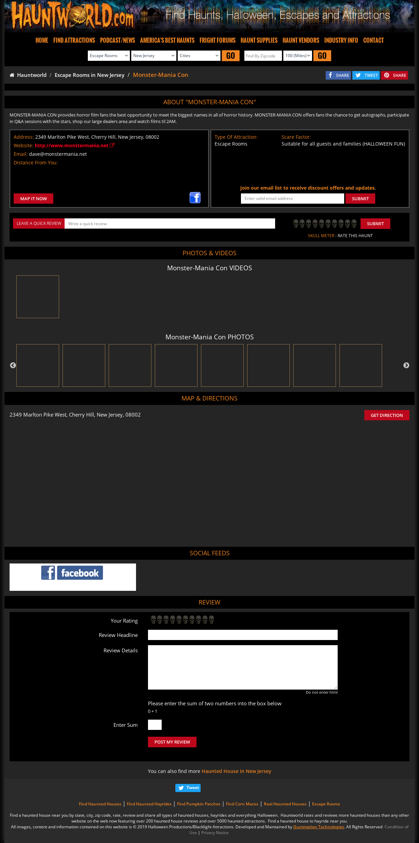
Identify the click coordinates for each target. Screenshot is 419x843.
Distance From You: (36, 162)
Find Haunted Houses (100, 804)
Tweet (193, 787)
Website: (23, 145)
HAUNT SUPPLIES (259, 40)
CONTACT (373, 40)
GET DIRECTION (387, 415)
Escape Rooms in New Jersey (89, 74)
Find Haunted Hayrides (149, 804)
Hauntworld (28, 74)
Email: (21, 154)
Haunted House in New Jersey (236, 771)
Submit (375, 223)
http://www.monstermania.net (74, 145)
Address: (24, 137)
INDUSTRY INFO (341, 40)
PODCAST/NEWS (117, 40)
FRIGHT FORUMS (217, 40)
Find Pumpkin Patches (198, 804)
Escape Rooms (326, 804)
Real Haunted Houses (285, 804)
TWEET (371, 75)
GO (230, 55)
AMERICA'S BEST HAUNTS (167, 40)
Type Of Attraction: (236, 137)
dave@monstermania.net (58, 154)
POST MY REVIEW (172, 742)
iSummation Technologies (318, 827)
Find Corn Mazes (242, 804)
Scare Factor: (296, 137)
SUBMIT (360, 198)
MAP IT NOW (33, 198)
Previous (13, 365)
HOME (42, 40)
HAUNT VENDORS (301, 40)
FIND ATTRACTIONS (74, 40)
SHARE (342, 75)
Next (406, 365)
